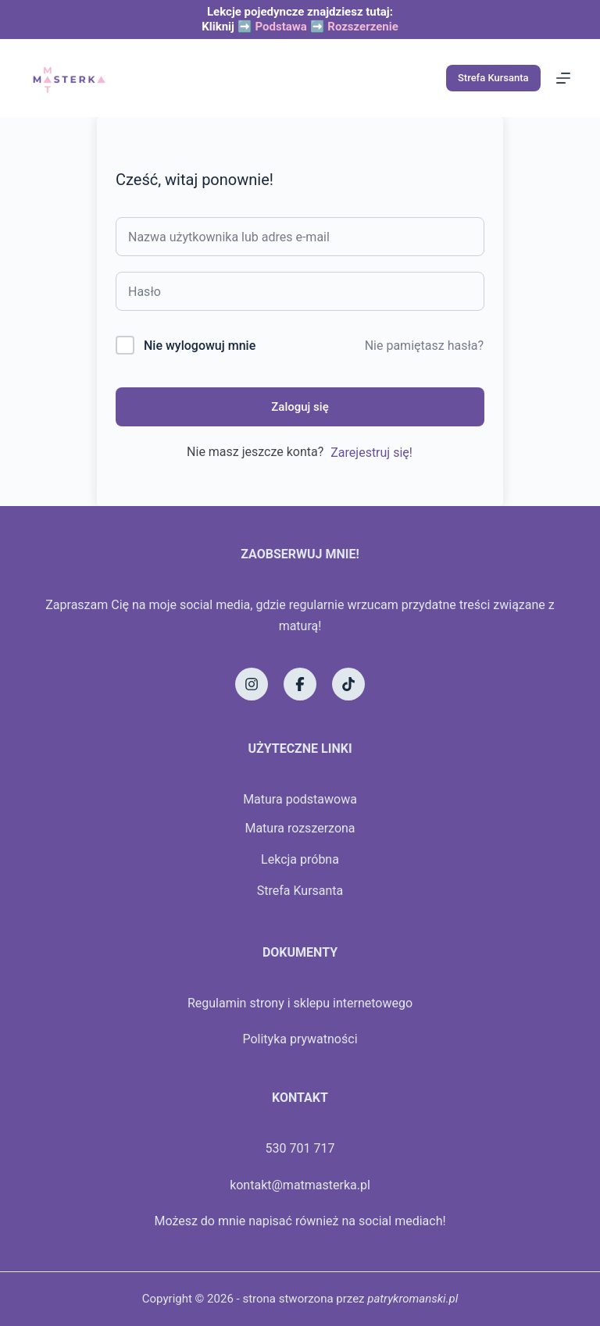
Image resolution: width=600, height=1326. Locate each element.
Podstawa (280, 27)
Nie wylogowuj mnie (199, 345)
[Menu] (563, 78)
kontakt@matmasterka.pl (300, 1185)
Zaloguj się (299, 407)
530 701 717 (300, 1148)
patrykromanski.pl (412, 1299)
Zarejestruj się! (371, 452)
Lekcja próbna (300, 859)
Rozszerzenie (362, 27)
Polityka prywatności (299, 1039)
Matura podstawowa (300, 799)
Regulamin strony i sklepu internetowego (300, 1003)
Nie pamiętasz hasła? (424, 345)
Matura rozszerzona (300, 828)
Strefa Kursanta (493, 78)
